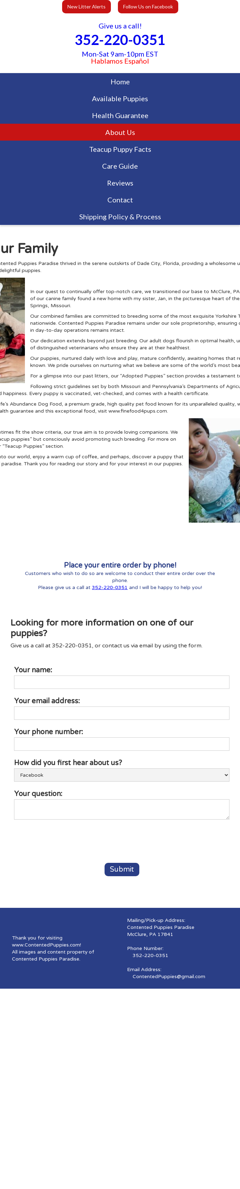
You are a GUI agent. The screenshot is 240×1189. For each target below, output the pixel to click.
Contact (120, 199)
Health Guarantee (120, 115)
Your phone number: (48, 732)
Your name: (33, 670)
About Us (120, 132)
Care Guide (120, 166)
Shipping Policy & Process (120, 216)
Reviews (120, 183)
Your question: (38, 793)
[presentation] (67, 842)
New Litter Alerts (86, 6)
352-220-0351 (110, 587)
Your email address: (47, 701)
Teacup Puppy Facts (120, 149)
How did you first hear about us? (68, 763)
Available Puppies (120, 98)
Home (120, 81)
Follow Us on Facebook (148, 6)
